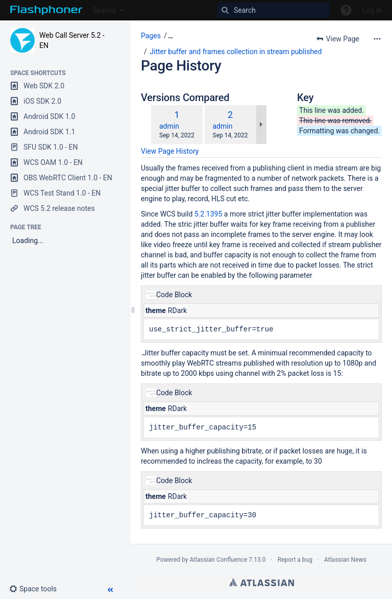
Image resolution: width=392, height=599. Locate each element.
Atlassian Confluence (218, 559)
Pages (151, 36)
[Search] (273, 10)
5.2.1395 (208, 214)
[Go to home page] (46, 10)
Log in (372, 10)
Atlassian (261, 582)
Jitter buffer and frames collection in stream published (236, 51)
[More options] (377, 38)
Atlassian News (345, 559)
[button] (37, 588)
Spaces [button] (104, 10)
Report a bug (295, 559)
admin (169, 126)
